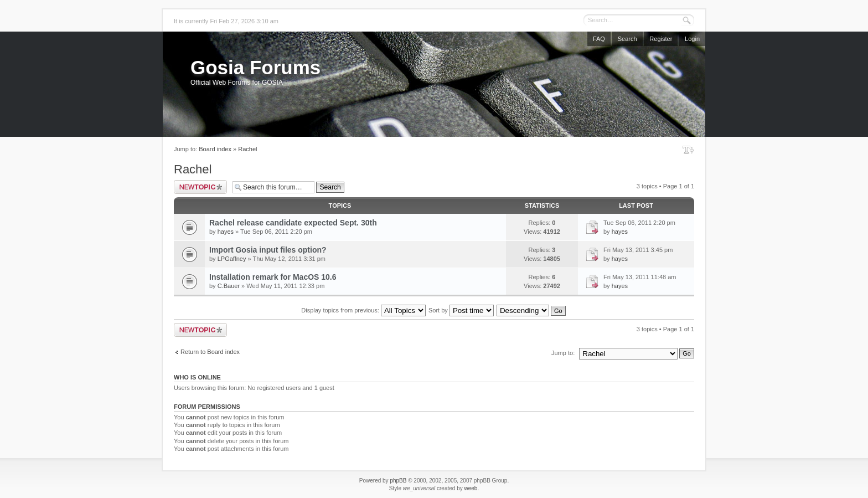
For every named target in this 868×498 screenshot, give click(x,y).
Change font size (688, 149)
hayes (226, 231)
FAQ (599, 38)
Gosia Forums (255, 67)
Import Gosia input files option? (268, 249)
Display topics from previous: (363, 310)
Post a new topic (200, 187)
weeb (470, 488)
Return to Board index (210, 351)
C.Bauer (229, 286)
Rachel (247, 149)
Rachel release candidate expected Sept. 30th (293, 222)
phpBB (398, 481)
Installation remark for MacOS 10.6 (273, 277)
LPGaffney (232, 258)
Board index (215, 149)
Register (660, 38)
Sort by (461, 310)
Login (692, 38)
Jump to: (563, 353)
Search (627, 38)
